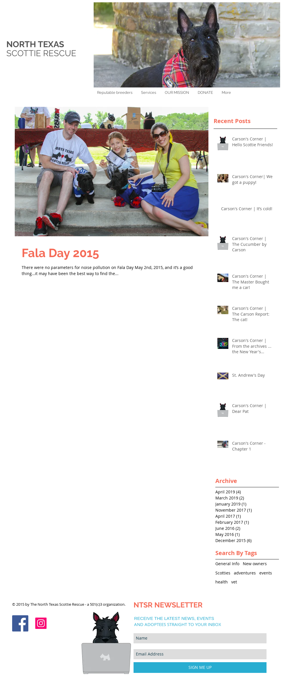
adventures (245, 573)
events (265, 573)
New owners (255, 563)
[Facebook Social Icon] (20, 623)
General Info (227, 563)
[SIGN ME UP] (200, 667)
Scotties (222, 573)
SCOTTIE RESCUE (42, 53)
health (221, 582)
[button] (205, 92)
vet (234, 582)
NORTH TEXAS (35, 44)
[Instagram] (41, 623)
